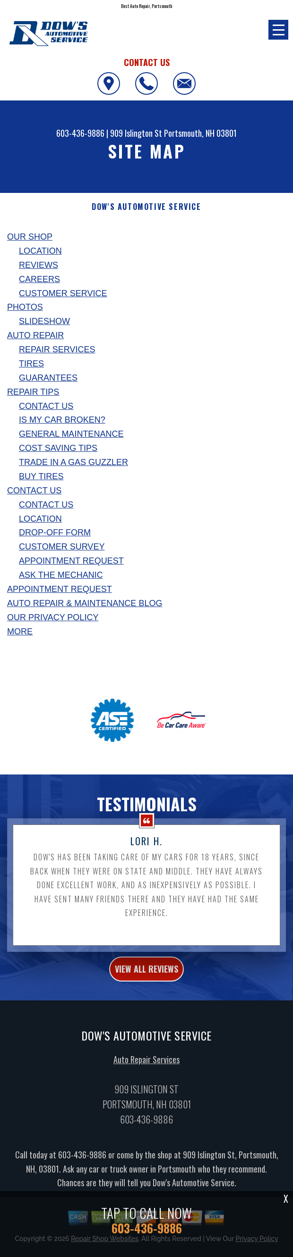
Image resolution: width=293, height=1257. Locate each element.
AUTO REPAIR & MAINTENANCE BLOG (84, 603)
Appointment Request (71, 561)
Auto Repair (35, 335)
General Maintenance (71, 434)
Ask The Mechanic (61, 575)
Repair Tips (33, 392)
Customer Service (63, 293)
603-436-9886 (80, 133)
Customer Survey (61, 546)
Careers (39, 279)
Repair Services (57, 349)
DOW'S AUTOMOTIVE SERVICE (146, 206)
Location (40, 251)
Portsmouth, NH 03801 (200, 133)
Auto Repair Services (146, 1064)
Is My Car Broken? (62, 420)
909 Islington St (136, 133)
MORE (20, 631)
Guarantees (48, 378)
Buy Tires (41, 476)
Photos (25, 307)
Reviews (38, 265)
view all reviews (146, 973)
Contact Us (46, 406)
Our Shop (29, 236)
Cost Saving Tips (58, 448)
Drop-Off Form (55, 532)
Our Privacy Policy (52, 617)
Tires (31, 363)
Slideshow (44, 321)
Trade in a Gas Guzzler (73, 462)
